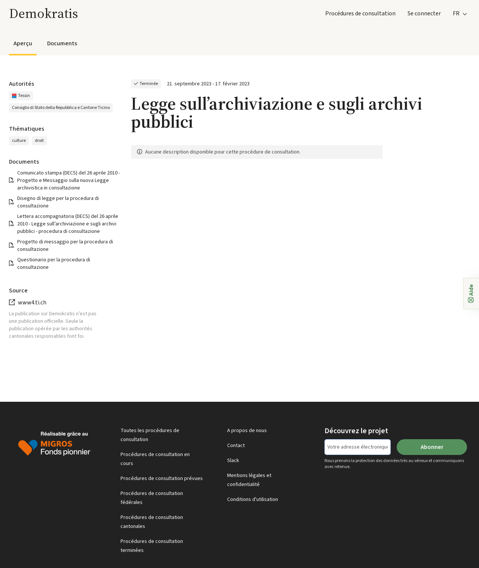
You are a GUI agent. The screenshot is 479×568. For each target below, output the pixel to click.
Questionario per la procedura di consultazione (53, 263)
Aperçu (22, 43)
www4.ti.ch (32, 302)
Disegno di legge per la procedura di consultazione (58, 202)
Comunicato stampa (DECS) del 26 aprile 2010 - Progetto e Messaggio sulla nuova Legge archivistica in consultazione (68, 180)
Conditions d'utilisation (252, 499)
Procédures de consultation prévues (161, 478)
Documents (62, 43)
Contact (236, 445)
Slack (233, 460)
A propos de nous (247, 430)
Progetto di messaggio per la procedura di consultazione (65, 245)
